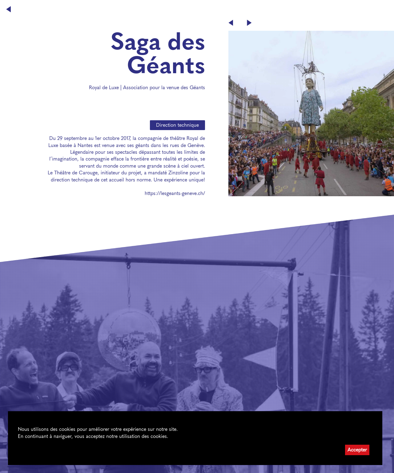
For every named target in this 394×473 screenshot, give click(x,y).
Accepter (357, 450)
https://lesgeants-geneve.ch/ (175, 193)
